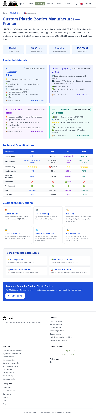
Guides (67, 4)
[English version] (81, 3)
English (5, 13)
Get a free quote (15, 296)
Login (88, 4)
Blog (4, 403)
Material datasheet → (38, 100)
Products (30, 4)
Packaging (40, 4)
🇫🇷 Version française (30, 13)
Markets (59, 4)
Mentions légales (66, 412)
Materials (50, 4)
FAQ (75, 4)
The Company (19, 4)
